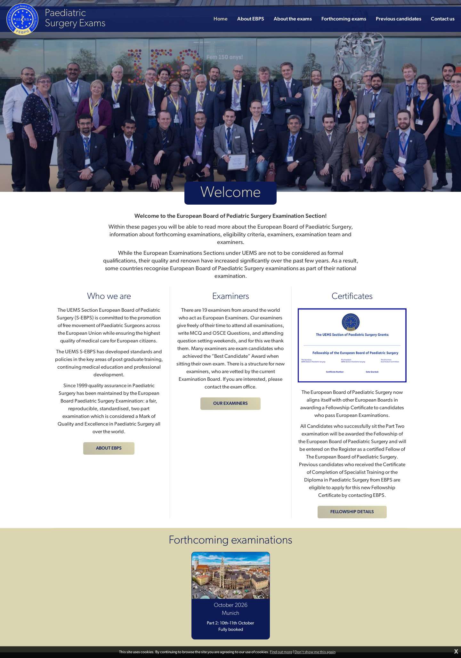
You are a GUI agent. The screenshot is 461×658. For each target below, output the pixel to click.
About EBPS (109, 448)
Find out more (281, 652)
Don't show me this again (315, 652)
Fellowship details (352, 512)
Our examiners (230, 403)
